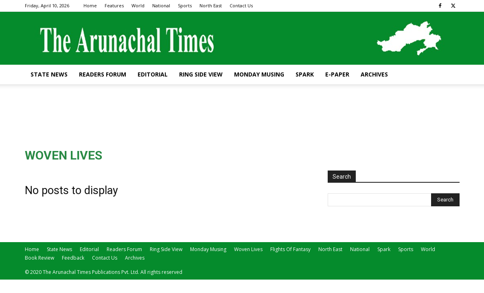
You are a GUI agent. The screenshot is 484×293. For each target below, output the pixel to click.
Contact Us (241, 5)
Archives (374, 74)
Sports (185, 5)
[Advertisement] (242, 112)
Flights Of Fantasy (290, 249)
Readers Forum (102, 74)
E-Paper (337, 74)
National (161, 5)
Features (114, 5)
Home (90, 5)
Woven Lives (248, 249)
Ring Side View (201, 74)
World (138, 5)
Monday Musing (259, 74)
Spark (305, 74)
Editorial (153, 74)
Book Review (39, 257)
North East (210, 5)
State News (49, 74)
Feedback (73, 257)
